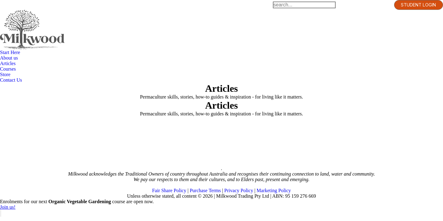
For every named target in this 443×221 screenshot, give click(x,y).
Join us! (7, 207)
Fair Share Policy (169, 190)
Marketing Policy (274, 190)
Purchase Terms (205, 190)
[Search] (304, 5)
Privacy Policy (238, 190)
